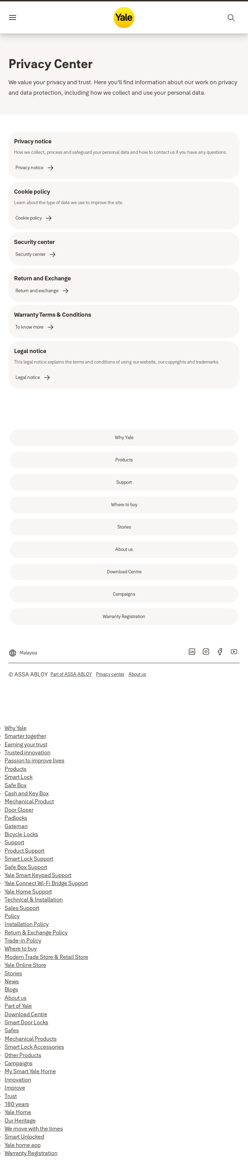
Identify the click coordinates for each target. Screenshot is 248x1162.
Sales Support (22, 907)
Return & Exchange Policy (36, 932)
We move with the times (34, 1128)
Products (16, 768)
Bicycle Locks (21, 834)
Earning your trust (26, 744)
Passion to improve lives (34, 760)
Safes (12, 1030)
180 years (17, 1103)
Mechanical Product (29, 801)
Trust (11, 1095)
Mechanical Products (31, 1038)
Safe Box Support (26, 866)
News (12, 981)
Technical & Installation (34, 899)
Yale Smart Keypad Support (38, 875)
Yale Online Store (25, 964)
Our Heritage (20, 1120)
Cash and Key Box (27, 793)
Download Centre (26, 1014)
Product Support (24, 850)
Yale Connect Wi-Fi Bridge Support (46, 883)
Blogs (11, 989)
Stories (13, 973)
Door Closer (19, 809)
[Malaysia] (22, 650)
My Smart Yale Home (30, 1071)
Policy (12, 915)
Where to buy (21, 948)
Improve (15, 1087)
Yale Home (18, 1112)
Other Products (23, 1055)
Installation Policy (27, 923)
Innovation (18, 1079)
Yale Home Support (28, 891)
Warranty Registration (31, 1152)
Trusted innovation (27, 752)
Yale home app (23, 1144)
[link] (35, 168)
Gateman (16, 826)
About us (16, 997)
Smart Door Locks (26, 1022)
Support (14, 842)
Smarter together (25, 735)
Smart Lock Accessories (34, 1046)
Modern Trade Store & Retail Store (46, 956)
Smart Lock (19, 776)
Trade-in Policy (23, 940)
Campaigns (19, 1063)
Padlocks (16, 817)
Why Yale (16, 727)
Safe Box (16, 785)
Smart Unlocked (24, 1136)
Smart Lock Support (29, 858)
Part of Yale (18, 1005)
